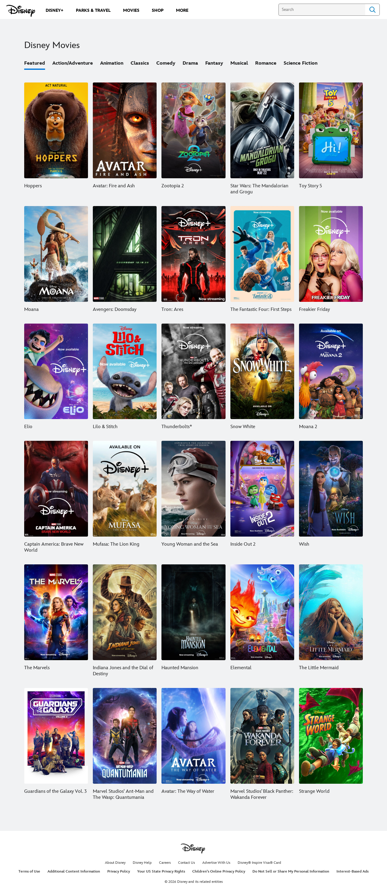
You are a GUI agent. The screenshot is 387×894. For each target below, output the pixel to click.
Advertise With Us (216, 862)
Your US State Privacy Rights (161, 871)
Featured (34, 63)
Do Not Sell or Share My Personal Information (290, 871)
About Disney (115, 862)
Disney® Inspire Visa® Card (259, 862)
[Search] (321, 10)
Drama (190, 63)
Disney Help (142, 862)
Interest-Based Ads (353, 871)
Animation (111, 63)
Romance (265, 63)
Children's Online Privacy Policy (218, 871)
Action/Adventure (72, 63)
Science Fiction (300, 63)
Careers (165, 862)
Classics (140, 63)
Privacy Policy (118, 871)
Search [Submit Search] (372, 9)
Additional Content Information (73, 871)
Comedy (165, 63)
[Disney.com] (20, 11)
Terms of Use (29, 871)
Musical (239, 63)
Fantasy (214, 63)
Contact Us (186, 862)
